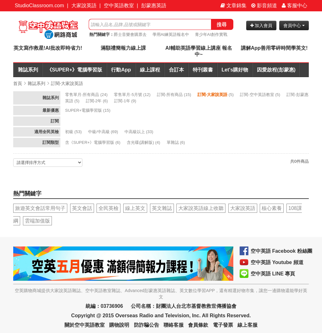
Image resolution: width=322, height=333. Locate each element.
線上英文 (135, 208)
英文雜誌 (162, 208)
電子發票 (223, 325)
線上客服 (247, 325)
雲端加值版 (37, 220)
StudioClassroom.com (39, 5)
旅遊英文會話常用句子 (40, 208)
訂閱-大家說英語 (67, 83)
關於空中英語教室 (84, 325)
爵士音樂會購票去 (130, 34)
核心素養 (272, 208)
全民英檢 (108, 208)
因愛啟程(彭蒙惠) (276, 69)
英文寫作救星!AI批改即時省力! (48, 48)
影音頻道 (264, 5)
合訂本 (176, 69)
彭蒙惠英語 (153, 5)
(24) (87, 94)
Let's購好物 (235, 69)
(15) (174, 94)
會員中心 (294, 25)
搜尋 (222, 24)
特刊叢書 (203, 69)
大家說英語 (84, 5)
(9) (125, 101)
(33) (139, 131)
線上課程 (150, 69)
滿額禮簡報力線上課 (123, 48)
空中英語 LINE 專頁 (273, 273)
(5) (216, 94)
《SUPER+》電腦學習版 (74, 69)
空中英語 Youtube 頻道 (277, 262)
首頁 (17, 83)
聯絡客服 (174, 325)
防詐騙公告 (146, 325)
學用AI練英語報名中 (171, 34)
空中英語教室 (119, 5)
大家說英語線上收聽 (201, 208)
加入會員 (261, 25)
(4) (144, 142)
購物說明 (119, 325)
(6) (97, 101)
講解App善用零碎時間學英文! (274, 48)
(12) (133, 94)
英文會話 (82, 208)
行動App (121, 69)
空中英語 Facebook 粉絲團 (281, 251)
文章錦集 (233, 5)
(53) (74, 131)
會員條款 (198, 325)
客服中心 (294, 5)
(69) (103, 131)
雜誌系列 (28, 69)
